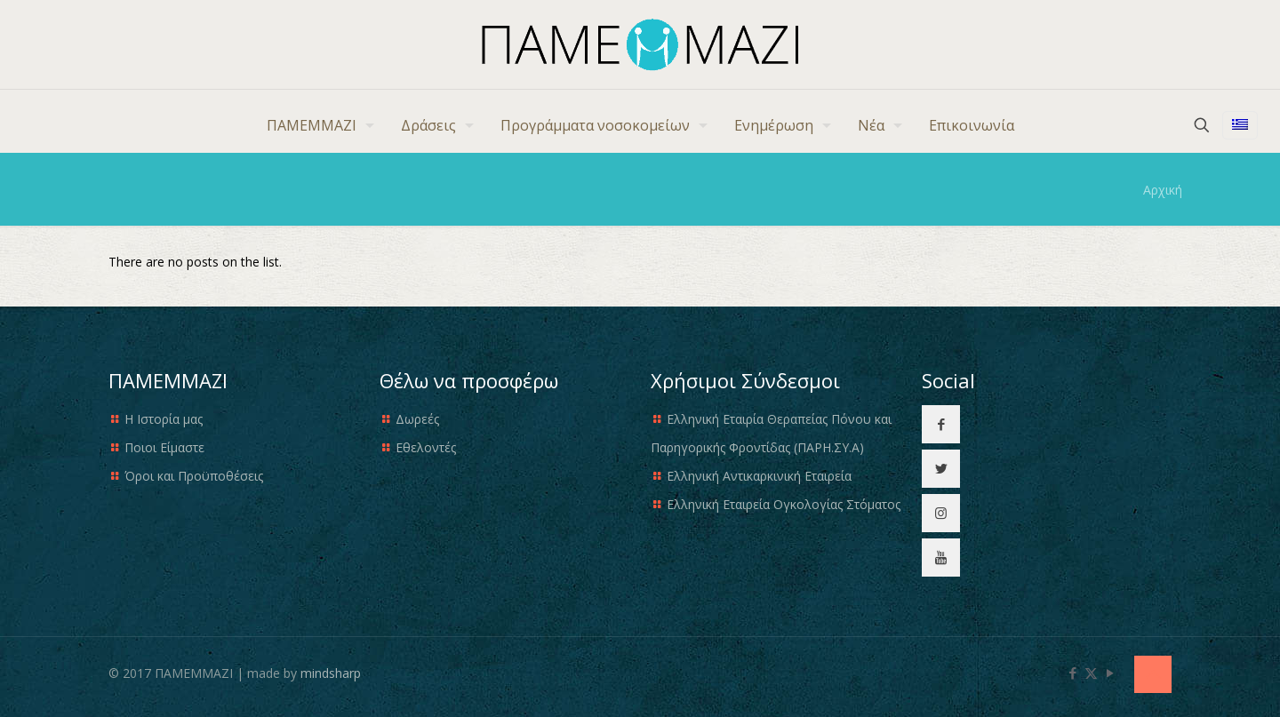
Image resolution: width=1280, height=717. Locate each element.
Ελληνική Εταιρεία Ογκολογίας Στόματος (783, 504)
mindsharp (330, 673)
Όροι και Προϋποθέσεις (193, 475)
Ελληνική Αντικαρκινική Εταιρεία (759, 475)
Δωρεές (417, 418)
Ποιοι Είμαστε (164, 447)
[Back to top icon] (1153, 674)
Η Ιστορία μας (163, 418)
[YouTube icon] (1109, 672)
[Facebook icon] (1072, 672)
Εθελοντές (426, 447)
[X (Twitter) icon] (1091, 672)
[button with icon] (941, 424)
